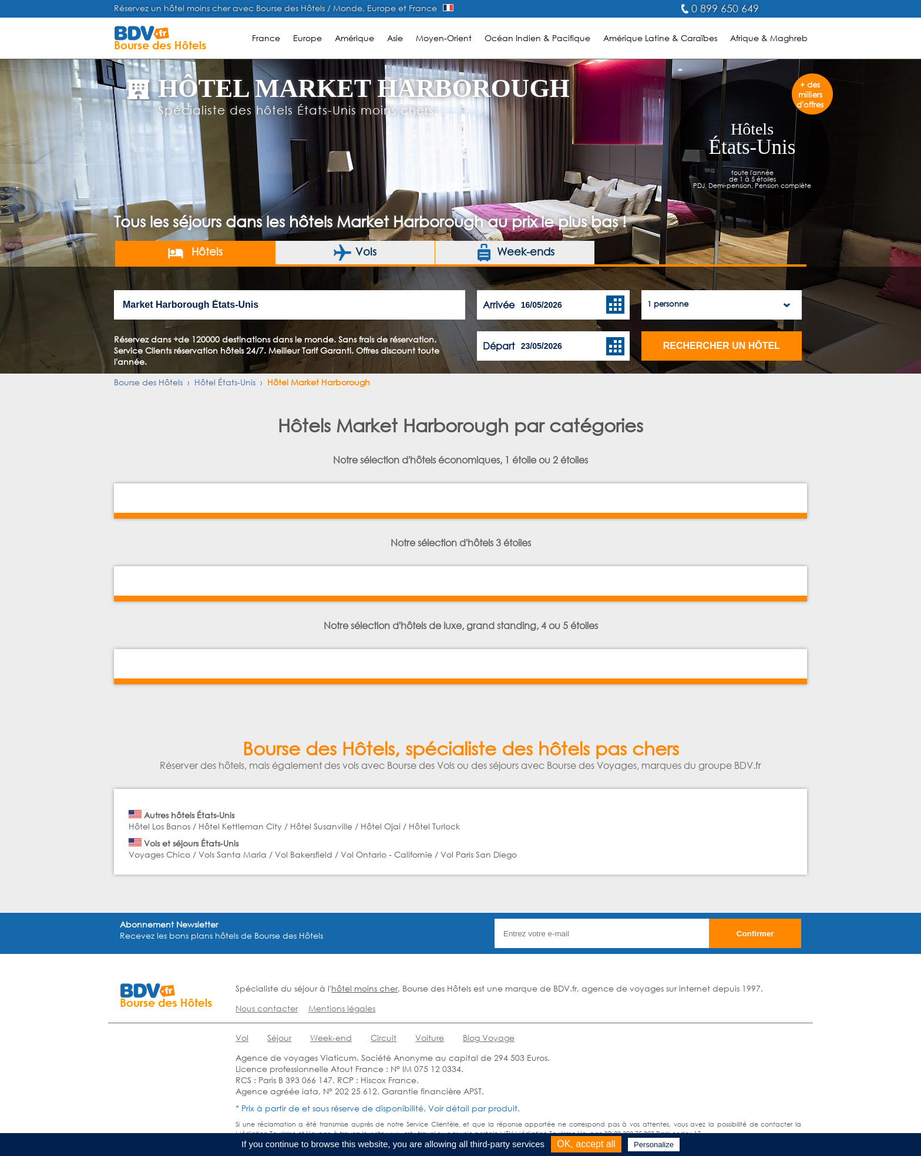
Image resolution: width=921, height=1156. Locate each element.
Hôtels (195, 252)
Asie (395, 37)
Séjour (279, 1037)
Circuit (383, 1037)
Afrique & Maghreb (769, 37)
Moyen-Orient (444, 37)
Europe (307, 37)
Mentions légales (341, 1008)
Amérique (354, 37)
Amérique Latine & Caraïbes (660, 37)
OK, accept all (586, 1144)
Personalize (654, 1144)
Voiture (429, 1037)
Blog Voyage (489, 1037)
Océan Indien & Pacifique (537, 37)
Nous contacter (267, 1008)
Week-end (331, 1037)
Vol (242, 1037)
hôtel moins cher (364, 988)
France (266, 37)
